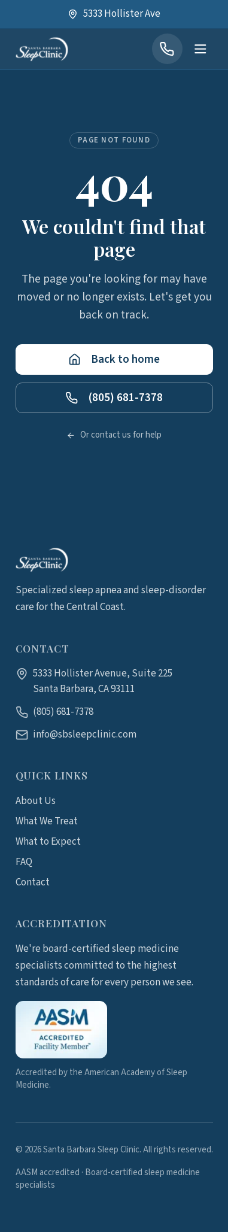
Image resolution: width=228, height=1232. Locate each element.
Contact (33, 882)
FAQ (24, 862)
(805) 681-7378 (113, 400)
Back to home (114, 361)
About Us (36, 801)
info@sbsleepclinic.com (84, 734)
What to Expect (48, 842)
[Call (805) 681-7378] (167, 49)
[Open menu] (200, 49)
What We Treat (47, 821)
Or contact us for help (114, 438)
